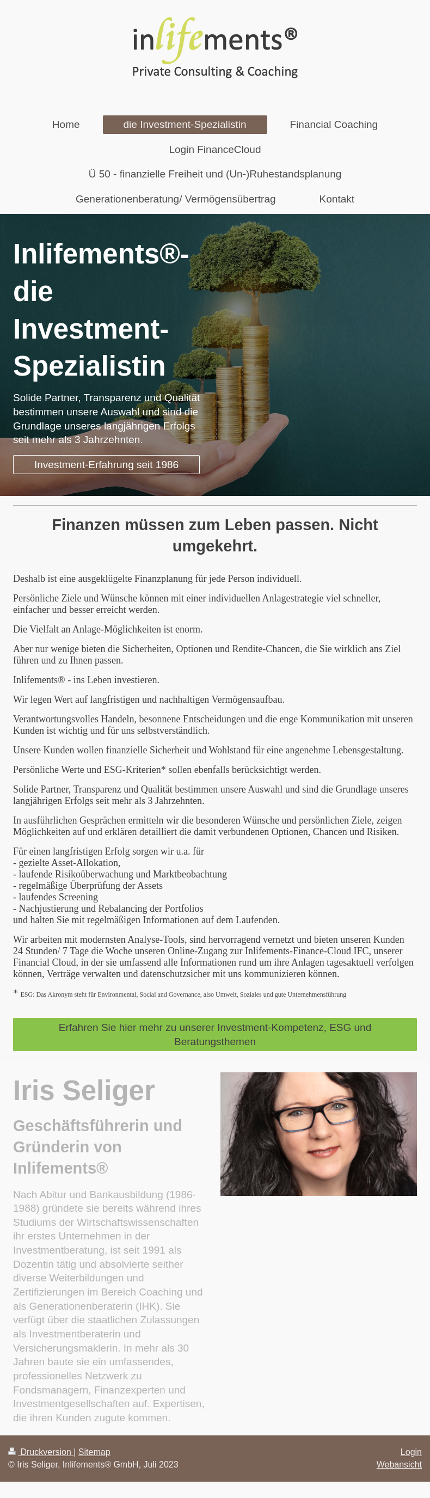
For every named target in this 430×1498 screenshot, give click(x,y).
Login (411, 1452)
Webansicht (399, 1464)
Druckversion (40, 1452)
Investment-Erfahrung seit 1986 (106, 464)
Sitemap (94, 1452)
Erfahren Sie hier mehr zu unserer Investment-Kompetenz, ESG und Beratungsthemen (215, 1034)
